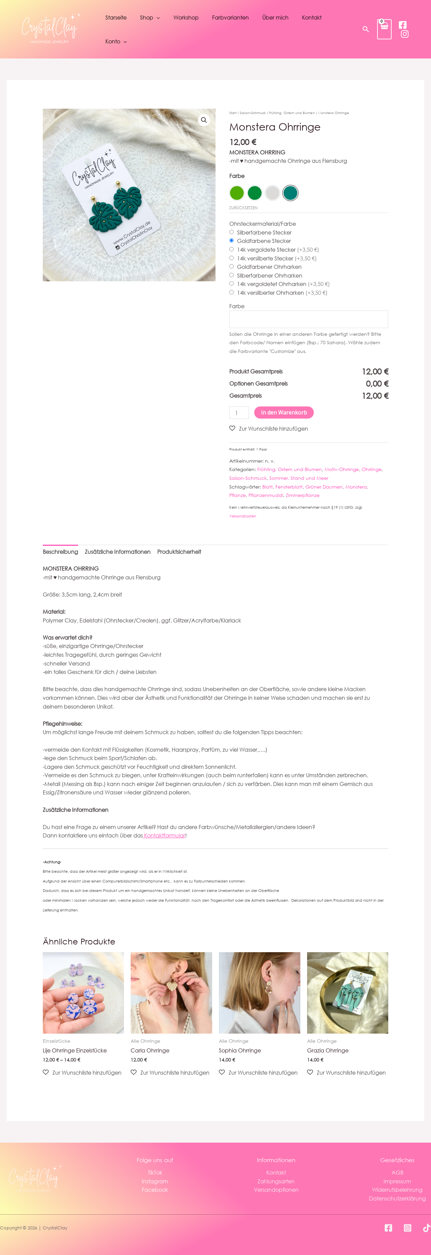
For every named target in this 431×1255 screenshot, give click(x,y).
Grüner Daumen (324, 486)
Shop (146, 17)
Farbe (236, 175)
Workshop (186, 17)
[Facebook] (402, 25)
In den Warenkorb (284, 412)
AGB (397, 1172)
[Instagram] (404, 34)
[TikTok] (427, 1228)
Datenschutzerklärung (397, 1198)
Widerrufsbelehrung (397, 1189)
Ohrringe (372, 469)
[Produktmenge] (239, 412)
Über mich (275, 17)
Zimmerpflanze (303, 495)
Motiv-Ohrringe (342, 469)
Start (232, 112)
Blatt (267, 486)
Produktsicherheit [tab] (179, 551)
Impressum (397, 1181)
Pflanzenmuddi (265, 495)
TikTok (155, 1172)
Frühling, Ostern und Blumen (292, 112)
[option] (236, 193)
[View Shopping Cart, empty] (384, 29)
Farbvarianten (230, 17)
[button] (366, 29)
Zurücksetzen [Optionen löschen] (243, 208)
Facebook (155, 1189)
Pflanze (237, 495)
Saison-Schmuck (253, 112)
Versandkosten (242, 516)
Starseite (116, 17)
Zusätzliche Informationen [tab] (118, 551)
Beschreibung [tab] (60, 551)
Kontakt (312, 17)
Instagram (155, 1181)
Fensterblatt (289, 486)
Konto (112, 41)
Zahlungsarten (276, 1181)
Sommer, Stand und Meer (298, 478)
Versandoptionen (276, 1189)
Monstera (356, 486)
